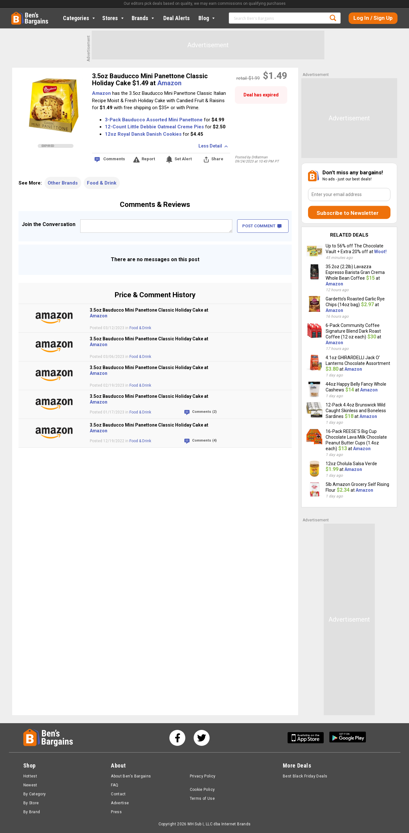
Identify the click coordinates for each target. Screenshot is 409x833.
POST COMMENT (262, 225)
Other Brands (63, 183)
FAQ (114, 785)
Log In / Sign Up (373, 18)
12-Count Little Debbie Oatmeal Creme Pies (154, 127)
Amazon (169, 83)
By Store (31, 803)
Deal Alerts (176, 18)
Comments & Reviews (155, 204)
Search (333, 18)
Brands (143, 18)
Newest (30, 785)
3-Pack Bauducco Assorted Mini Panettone (154, 120)
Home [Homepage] (16, 14)
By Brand (31, 812)
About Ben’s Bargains (131, 776)
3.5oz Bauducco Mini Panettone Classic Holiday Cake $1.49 (150, 79)
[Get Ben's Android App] (347, 737)
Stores (113, 18)
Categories (79, 18)
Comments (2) (204, 412)
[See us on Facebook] (177, 738)
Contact (118, 794)
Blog (207, 18)
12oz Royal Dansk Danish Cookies (143, 134)
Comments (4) (204, 440)
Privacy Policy (203, 776)
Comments (114, 158)
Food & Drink (101, 183)
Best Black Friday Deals (305, 776)
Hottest (30, 776)
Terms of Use (202, 798)
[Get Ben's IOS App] (308, 737)
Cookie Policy (202, 789)
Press (116, 812)
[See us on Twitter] (202, 738)
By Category (34, 794)
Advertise (120, 803)
